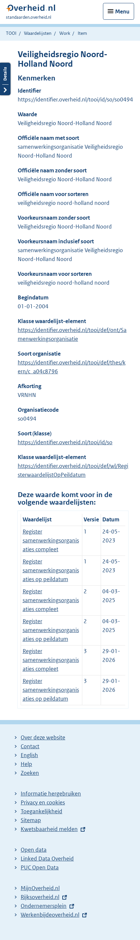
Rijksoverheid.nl (40, 897)
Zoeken (30, 772)
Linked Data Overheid (47, 858)
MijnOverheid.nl (40, 888)
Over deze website (43, 737)
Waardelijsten (37, 33)
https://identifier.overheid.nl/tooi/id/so (65, 442)
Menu (122, 11)
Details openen (5, 79)
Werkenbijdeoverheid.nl (50, 914)
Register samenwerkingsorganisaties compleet (51, 540)
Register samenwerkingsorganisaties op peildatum (51, 570)
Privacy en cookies (43, 802)
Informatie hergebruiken (51, 793)
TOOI (11, 33)
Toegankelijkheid (41, 811)
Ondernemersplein (44, 905)
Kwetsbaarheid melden (49, 829)
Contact (30, 746)
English (29, 755)
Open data (34, 849)
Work (64, 33)
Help (26, 764)
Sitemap (31, 820)
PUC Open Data (40, 867)
